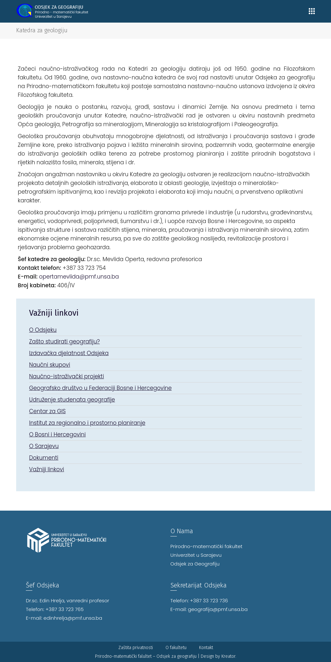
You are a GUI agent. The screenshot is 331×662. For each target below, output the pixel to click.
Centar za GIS (47, 411)
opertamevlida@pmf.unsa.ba (79, 276)
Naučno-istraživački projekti (66, 376)
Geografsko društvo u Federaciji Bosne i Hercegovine (100, 388)
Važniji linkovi (46, 469)
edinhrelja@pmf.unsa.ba (73, 618)
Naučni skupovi (49, 365)
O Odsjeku (43, 330)
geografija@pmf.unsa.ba (218, 609)
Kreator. (228, 656)
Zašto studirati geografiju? (64, 341)
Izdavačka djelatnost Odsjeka (69, 353)
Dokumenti (44, 458)
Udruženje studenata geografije (72, 399)
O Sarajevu (44, 446)
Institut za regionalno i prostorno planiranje (87, 423)
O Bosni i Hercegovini (57, 434)
